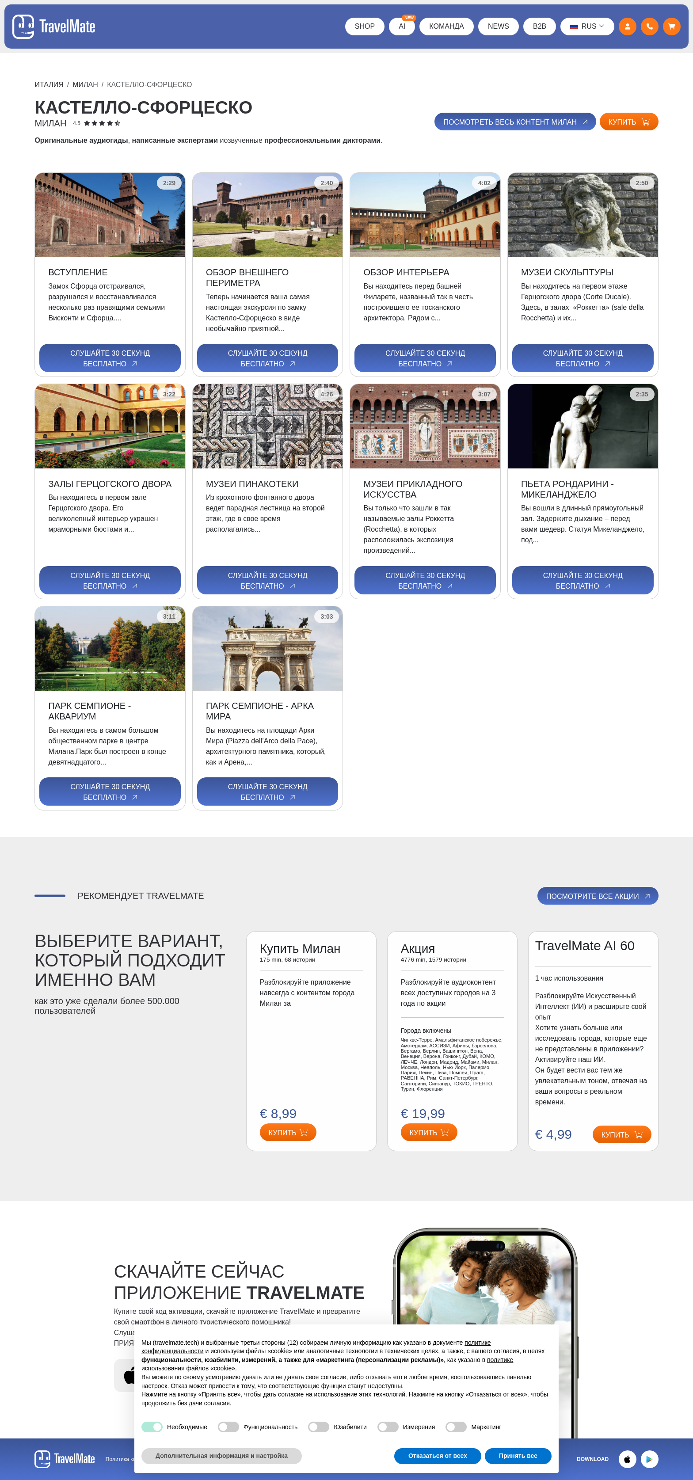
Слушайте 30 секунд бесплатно (110, 359)
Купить (629, 122)
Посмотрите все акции (598, 896)
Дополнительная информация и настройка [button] (222, 1455)
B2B (538, 26)
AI (406, 24)
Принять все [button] (518, 1455)
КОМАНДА (446, 26)
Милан (85, 84)
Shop (364, 26)
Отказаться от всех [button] (437, 1455)
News (497, 26)
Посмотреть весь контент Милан (515, 122)
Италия (48, 84)
